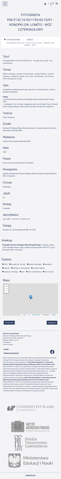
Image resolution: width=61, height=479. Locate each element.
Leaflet (24, 314)
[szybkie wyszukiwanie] (57, 4)
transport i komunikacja (21, 268)
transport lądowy (39, 268)
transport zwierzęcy (11, 272)
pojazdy (6, 268)
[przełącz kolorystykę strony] (45, 4)
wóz (23, 272)
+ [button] (6, 286)
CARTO (54, 314)
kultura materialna (35, 264)
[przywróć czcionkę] (51, 4)
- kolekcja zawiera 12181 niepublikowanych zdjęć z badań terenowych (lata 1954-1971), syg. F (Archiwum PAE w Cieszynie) (28, 247)
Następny (52, 323)
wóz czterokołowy (34, 272)
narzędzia (48, 264)
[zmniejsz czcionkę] (49, 4)
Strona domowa (12, 39)
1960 (5, 264)
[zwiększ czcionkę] (53, 4)
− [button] (6, 290)
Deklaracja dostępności (11, 353)
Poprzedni (9, 323)
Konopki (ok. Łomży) (18, 264)
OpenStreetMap (36, 314)
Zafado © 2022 (31, 475)
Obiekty (30, 39)
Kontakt (6, 349)
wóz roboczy (49, 272)
